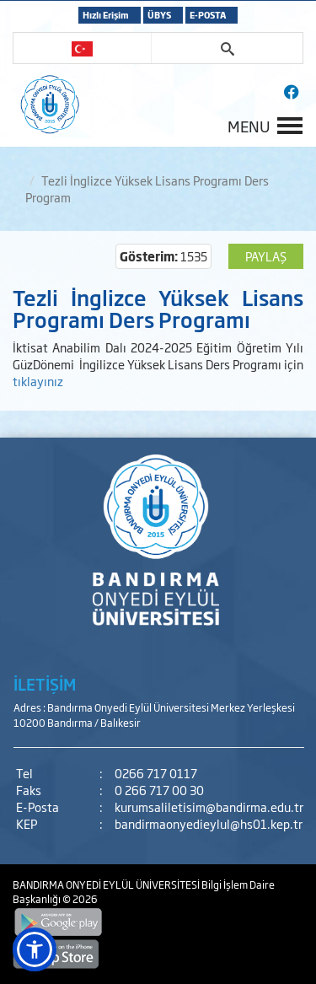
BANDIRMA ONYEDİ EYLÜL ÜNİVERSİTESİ (107, 884)
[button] (34, 949)
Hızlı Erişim (106, 14)
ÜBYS (159, 14)
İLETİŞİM (44, 684)
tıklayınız (38, 381)
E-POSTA (208, 14)
